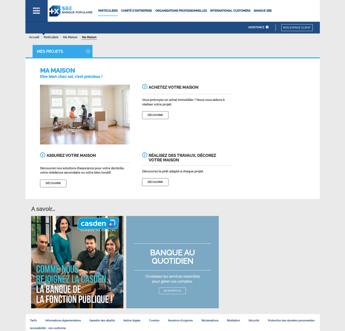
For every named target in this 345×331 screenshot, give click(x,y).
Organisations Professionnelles (181, 10)
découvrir (155, 115)
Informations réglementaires (63, 320)
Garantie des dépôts (102, 320)
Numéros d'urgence (180, 320)
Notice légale (131, 320)
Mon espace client (297, 27)
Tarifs (33, 320)
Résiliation (233, 320)
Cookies (154, 320)
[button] (36, 11)
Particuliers (108, 10)
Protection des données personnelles (291, 320)
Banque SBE (263, 10)
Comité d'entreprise (136, 10)
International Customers (230, 10)
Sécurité (253, 320)
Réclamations (209, 320)
